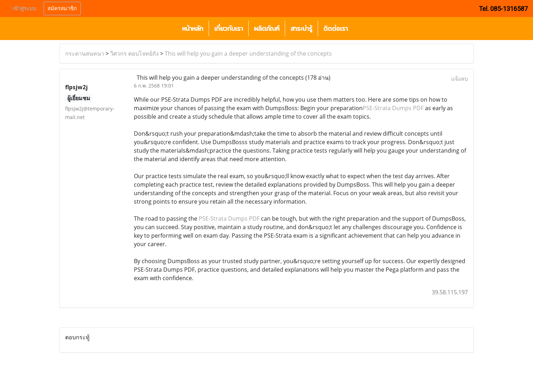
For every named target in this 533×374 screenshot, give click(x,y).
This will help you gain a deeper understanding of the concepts (248, 53)
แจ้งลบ (459, 79)
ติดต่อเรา (335, 28)
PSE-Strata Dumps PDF (393, 108)
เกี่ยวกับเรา (228, 28)
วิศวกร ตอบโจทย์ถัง (134, 53)
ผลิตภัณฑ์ (266, 28)
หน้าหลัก (192, 28)
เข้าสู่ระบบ (24, 8)
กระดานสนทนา (84, 53)
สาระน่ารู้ (301, 28)
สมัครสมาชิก (62, 8)
